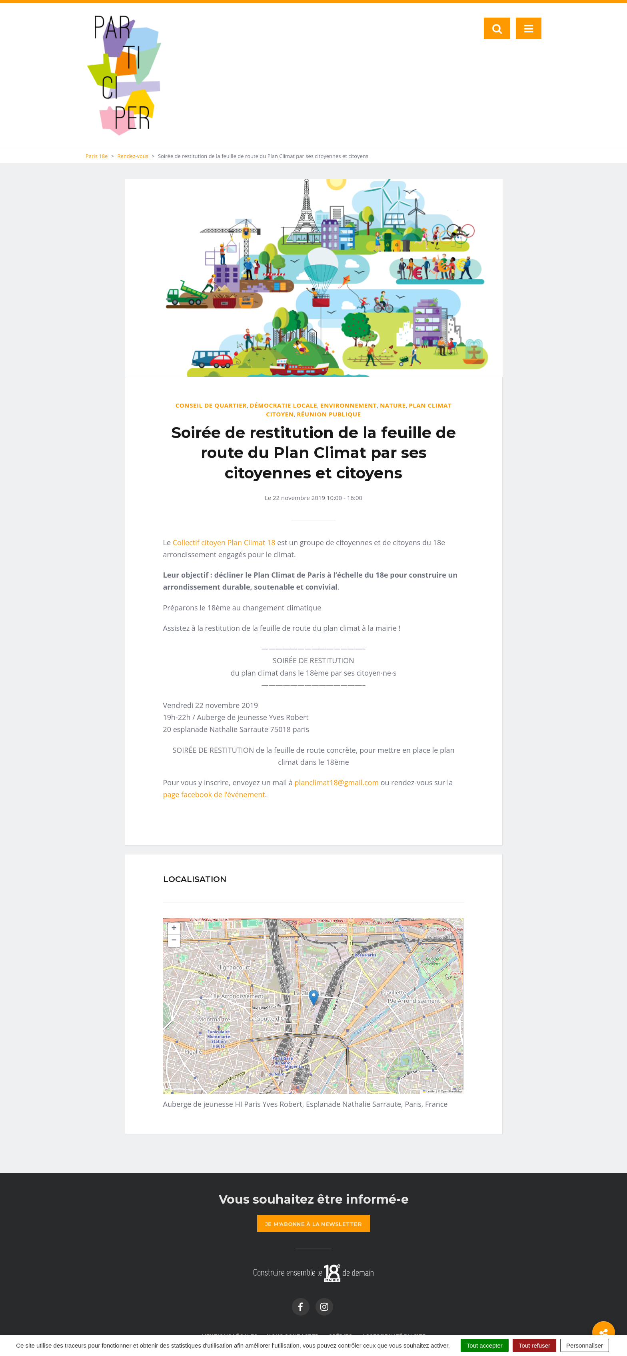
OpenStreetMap (451, 1091)
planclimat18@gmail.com (337, 782)
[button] (314, 998)
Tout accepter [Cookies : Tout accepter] (485, 1345)
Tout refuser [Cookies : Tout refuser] (534, 1345)
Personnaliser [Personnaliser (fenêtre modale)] (584, 1345)
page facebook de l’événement (214, 794)
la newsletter (313, 1224)
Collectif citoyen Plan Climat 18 (224, 542)
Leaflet (429, 1091)
